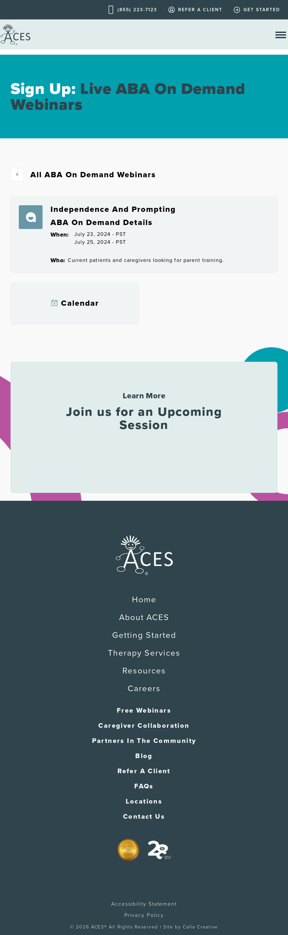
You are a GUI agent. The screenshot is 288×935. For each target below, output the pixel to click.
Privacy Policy (144, 915)
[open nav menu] (280, 34)
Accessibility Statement (144, 904)
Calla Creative (200, 926)
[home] (15, 34)
